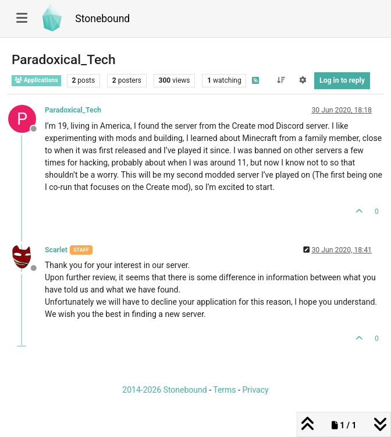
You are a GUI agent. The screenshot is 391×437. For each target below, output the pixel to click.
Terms (224, 389)
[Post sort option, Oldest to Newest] (280, 80)
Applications (36, 80)
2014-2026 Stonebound (164, 389)
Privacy (255, 389)
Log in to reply (342, 80)
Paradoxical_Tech (73, 110)
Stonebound (102, 18)
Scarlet (56, 250)
